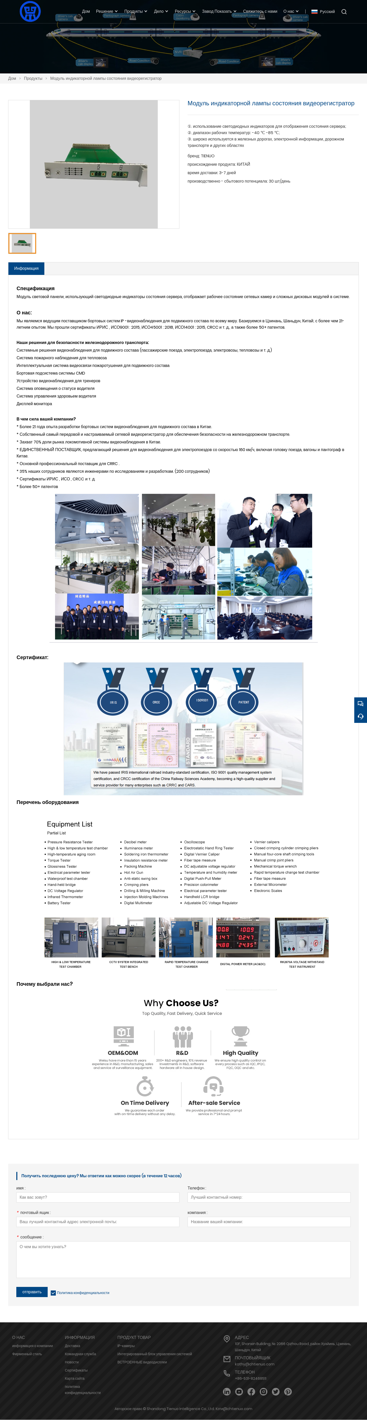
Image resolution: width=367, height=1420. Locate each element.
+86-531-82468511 (250, 1378)
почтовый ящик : (33, 1213)
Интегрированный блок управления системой (154, 1354)
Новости (71, 1362)
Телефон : (197, 1188)
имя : (20, 1188)
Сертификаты (76, 1370)
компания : (197, 1213)
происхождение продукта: (212, 164)
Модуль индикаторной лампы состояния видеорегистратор (106, 78)
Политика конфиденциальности (83, 1293)
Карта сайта (74, 1378)
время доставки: (203, 173)
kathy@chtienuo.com (254, 1364)
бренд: (194, 156)
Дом (12, 78)
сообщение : (30, 1237)
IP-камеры (126, 1346)
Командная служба (80, 1354)
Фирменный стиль (27, 1354)
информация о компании (32, 1346)
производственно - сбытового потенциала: (228, 181)
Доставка (72, 1346)
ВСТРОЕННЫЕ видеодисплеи (142, 1362)
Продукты (33, 78)
